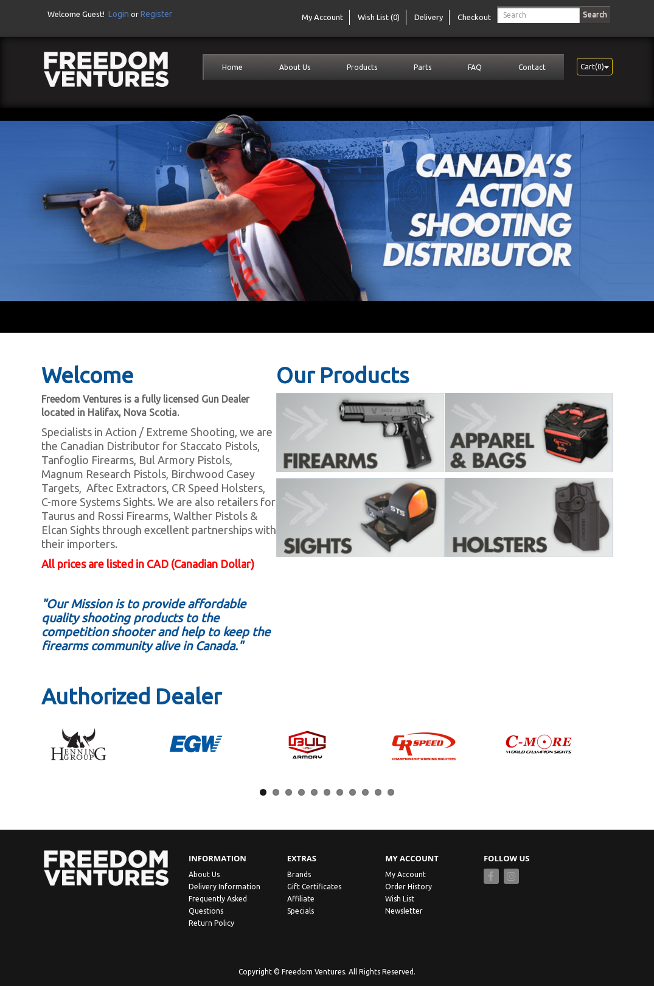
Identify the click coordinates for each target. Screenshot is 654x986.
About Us (294, 67)
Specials (300, 911)
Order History (408, 887)
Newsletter (404, 911)
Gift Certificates (314, 887)
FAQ (475, 67)
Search (595, 14)
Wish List (399, 899)
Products (362, 67)
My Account (405, 874)
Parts (422, 67)
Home (232, 67)
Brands (299, 874)
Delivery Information (224, 887)
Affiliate (301, 899)
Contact (532, 67)
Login (118, 14)
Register (156, 14)
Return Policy (211, 923)
